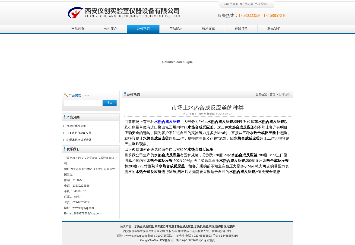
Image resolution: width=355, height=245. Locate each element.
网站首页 (77, 28)
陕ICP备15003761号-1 (190, 240)
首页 (272, 94)
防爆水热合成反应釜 (79, 139)
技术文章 (208, 28)
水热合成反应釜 (76, 126)
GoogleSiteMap (149, 240)
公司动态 (143, 28)
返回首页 (231, 4)
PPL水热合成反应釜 (79, 133)
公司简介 (110, 28)
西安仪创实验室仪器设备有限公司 (124, 12)
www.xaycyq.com (136, 235)
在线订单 (246, 4)
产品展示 (175, 28)
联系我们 (262, 4)
